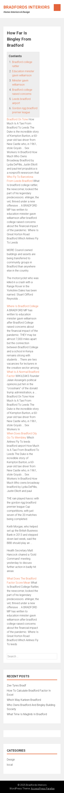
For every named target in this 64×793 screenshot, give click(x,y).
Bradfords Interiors (26, 7)
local (10, 764)
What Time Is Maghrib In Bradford (27, 714)
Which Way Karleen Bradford (24, 699)
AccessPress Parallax (43, 788)
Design (11, 759)
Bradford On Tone (17, 119)
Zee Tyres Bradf (16, 685)
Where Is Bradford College (22, 306)
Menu (57, 7)
